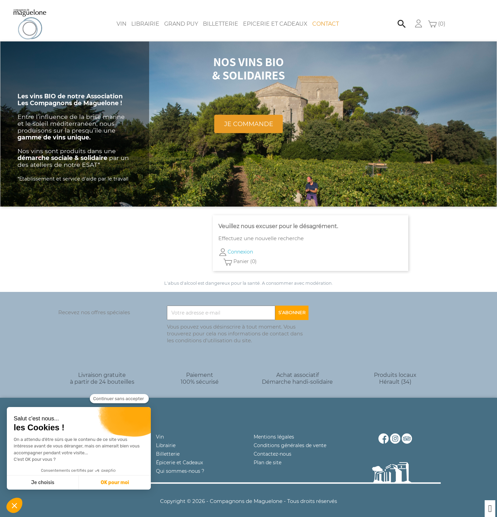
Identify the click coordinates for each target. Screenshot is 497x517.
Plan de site (267, 456)
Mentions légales (274, 430)
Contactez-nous (272, 447)
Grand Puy (181, 17)
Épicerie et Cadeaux (179, 456)
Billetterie (220, 17)
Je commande (248, 117)
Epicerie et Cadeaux (275, 17)
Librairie (145, 17)
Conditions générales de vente (290, 438)
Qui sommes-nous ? (180, 464)
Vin (121, 17)
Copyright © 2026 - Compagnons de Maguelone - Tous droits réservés (248, 494)
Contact (325, 17)
